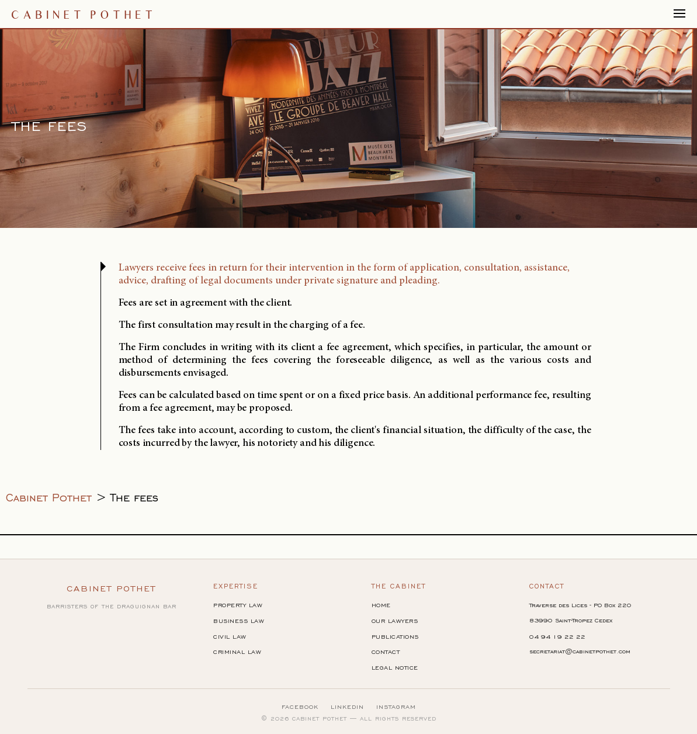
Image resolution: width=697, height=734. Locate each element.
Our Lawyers (395, 621)
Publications (395, 636)
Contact (386, 652)
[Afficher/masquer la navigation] (679, 14)
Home (381, 605)
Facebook (300, 707)
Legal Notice (395, 667)
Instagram (396, 707)
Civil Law (230, 636)
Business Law (238, 621)
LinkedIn (347, 707)
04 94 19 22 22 (557, 636)
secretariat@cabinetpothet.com (579, 651)
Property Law (237, 605)
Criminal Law (237, 652)
